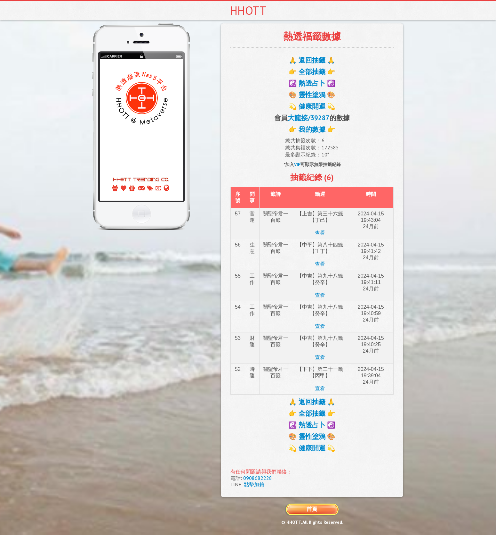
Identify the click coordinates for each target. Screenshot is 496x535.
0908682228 (257, 478)
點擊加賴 (254, 484)
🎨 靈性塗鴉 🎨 (312, 94)
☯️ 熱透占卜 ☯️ (312, 83)
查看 (320, 233)
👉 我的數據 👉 (312, 129)
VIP (297, 164)
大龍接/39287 (309, 117)
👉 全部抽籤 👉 (312, 71)
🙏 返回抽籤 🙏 (312, 60)
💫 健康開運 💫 (312, 106)
